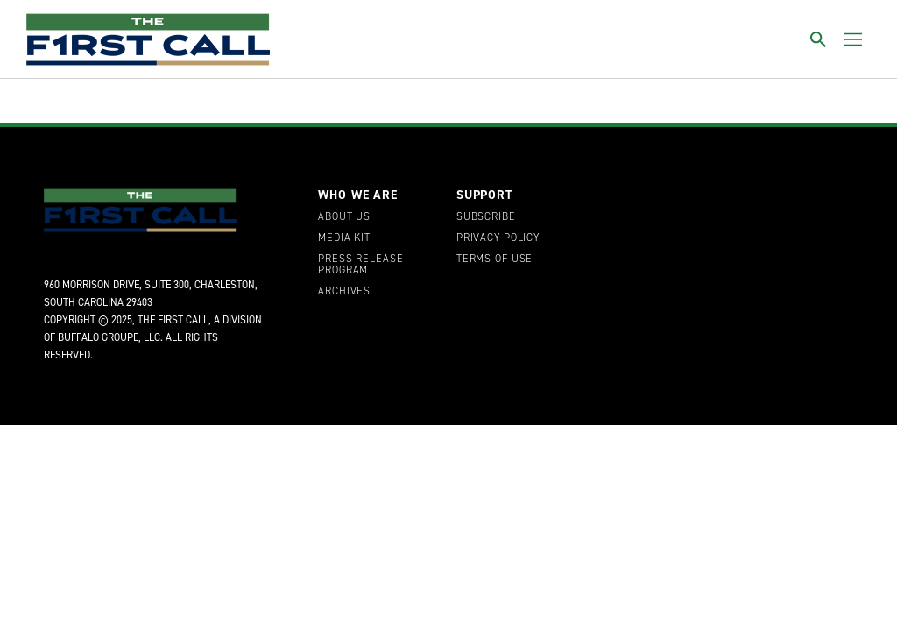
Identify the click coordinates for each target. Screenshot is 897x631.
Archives (344, 292)
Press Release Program (360, 265)
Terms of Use (494, 259)
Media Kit (344, 238)
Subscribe (486, 217)
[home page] (148, 39)
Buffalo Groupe (98, 337)
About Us (344, 217)
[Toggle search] (818, 39)
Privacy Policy (498, 238)
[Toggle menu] (853, 39)
